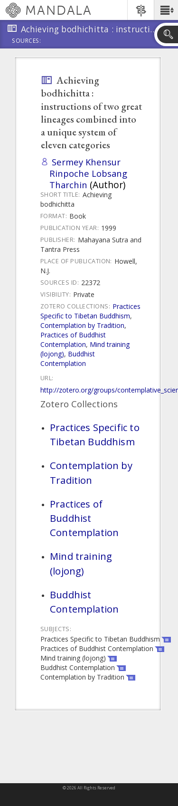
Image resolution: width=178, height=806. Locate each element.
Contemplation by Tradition (82, 325)
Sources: (26, 41)
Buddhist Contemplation (67, 358)
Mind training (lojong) (81, 563)
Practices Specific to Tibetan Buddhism (90, 311)
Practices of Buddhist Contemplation (73, 339)
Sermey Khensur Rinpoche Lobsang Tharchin (88, 173)
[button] (166, 10)
